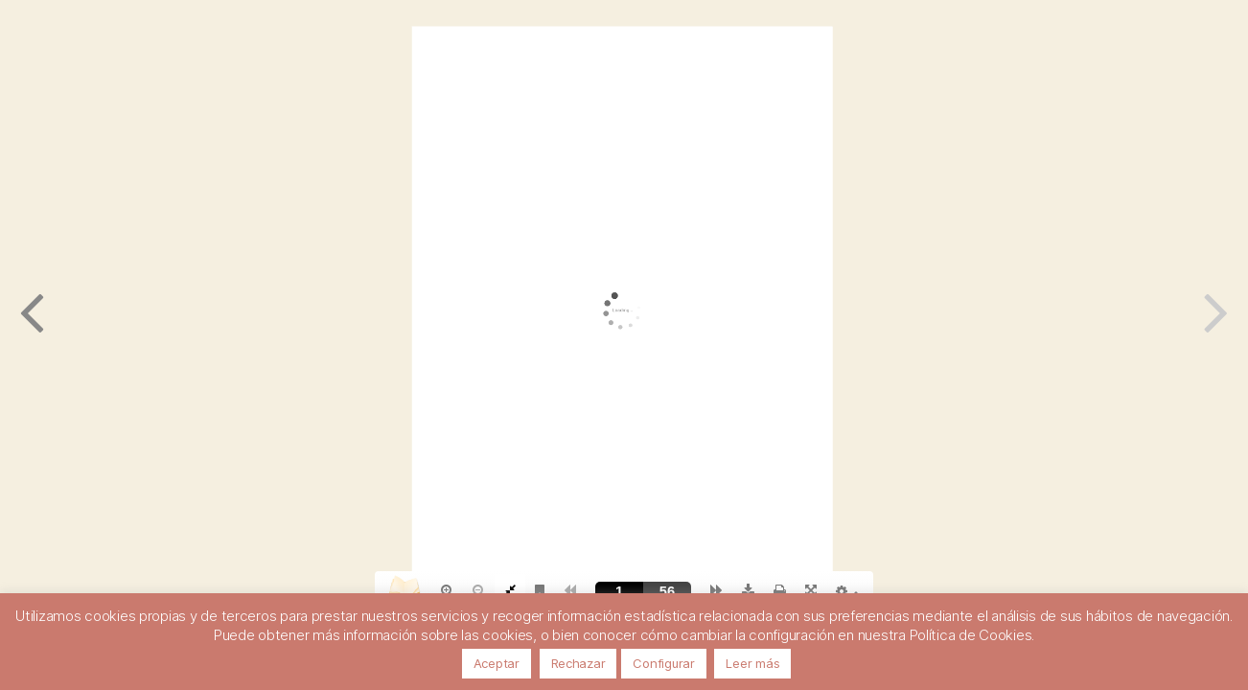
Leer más (752, 663)
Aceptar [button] (497, 663)
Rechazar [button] (578, 663)
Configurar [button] (663, 663)
